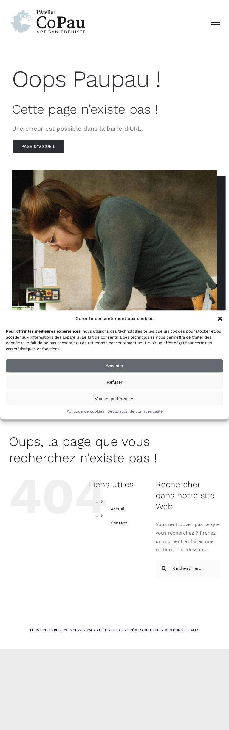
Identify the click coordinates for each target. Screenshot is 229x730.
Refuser (115, 382)
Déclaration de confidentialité (135, 411)
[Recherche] (164, 568)
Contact (119, 523)
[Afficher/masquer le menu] (215, 22)
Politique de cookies (85, 411)
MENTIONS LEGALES (182, 630)
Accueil (118, 509)
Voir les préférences (114, 398)
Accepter (114, 365)
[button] (220, 319)
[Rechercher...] (188, 568)
